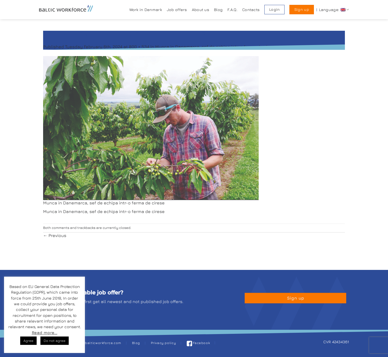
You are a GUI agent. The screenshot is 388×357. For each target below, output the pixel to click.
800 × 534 (139, 46)
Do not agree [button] (54, 340)
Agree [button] (28, 340)
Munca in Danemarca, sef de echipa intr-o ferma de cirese (216, 46)
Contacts (250, 9)
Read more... (44, 332)
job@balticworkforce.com (99, 343)
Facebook (198, 343)
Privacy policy (163, 343)
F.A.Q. (232, 9)
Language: (334, 9)
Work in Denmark (145, 9)
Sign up (301, 9)
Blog (218, 9)
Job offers (177, 9)
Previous (54, 235)
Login (274, 9)
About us (200, 9)
